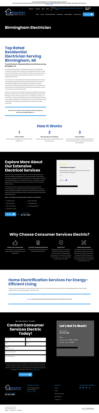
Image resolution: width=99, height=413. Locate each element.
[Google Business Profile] (80, 387)
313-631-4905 (88, 8)
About (56, 390)
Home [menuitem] (37, 14)
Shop (47, 8)
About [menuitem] (42, 14)
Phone (5, 343)
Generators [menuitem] (60, 14)
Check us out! (49, 4)
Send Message (23, 374)
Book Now (88, 14)
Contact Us (57, 399)
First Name (6, 338)
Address (5, 347)
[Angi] (89, 387)
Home (56, 387)
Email (26, 343)
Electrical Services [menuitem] (50, 14)
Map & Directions (31, 391)
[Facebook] (83, 387)
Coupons (37, 8)
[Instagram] (86, 387)
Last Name (27, 338)
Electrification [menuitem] (68, 14)
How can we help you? (8, 356)
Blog (43, 8)
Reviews (31, 8)
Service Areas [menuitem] (77, 14)
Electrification (58, 396)
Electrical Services (59, 393)
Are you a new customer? (9, 351)
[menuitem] (6, 410)
